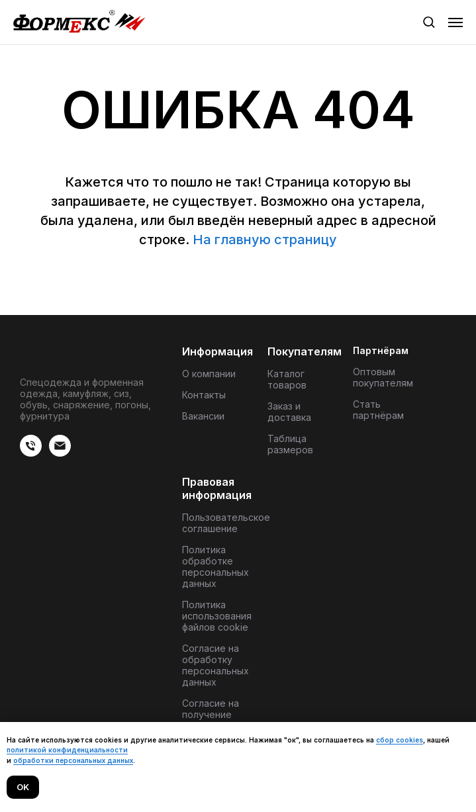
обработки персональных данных (73, 760)
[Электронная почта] (60, 453)
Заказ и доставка (289, 411)
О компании (209, 373)
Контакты (204, 394)
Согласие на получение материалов (210, 714)
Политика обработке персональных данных (215, 566)
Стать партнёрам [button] (378, 409)
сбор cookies (399, 740)
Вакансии (203, 416)
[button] (428, 21)
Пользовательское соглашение (226, 523)
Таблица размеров (290, 444)
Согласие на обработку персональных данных (215, 665)
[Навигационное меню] (455, 22)
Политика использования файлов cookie (217, 616)
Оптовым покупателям (383, 377)
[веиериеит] (31, 453)
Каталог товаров (287, 379)
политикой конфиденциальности (67, 750)
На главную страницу (265, 240)
